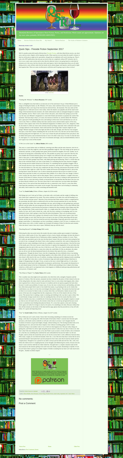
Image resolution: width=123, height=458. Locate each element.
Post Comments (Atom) (32, 449)
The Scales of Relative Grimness (78, 40)
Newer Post (22, 446)
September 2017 (64, 393)
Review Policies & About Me (33, 40)
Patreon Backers (60, 40)
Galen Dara (51, 92)
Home (19, 40)
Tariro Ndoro (71, 393)
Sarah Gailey (57, 393)
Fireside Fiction (51, 53)
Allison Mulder (26, 393)
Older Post (77, 446)
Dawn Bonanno (34, 393)
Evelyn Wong (42, 393)
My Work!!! (48, 40)
